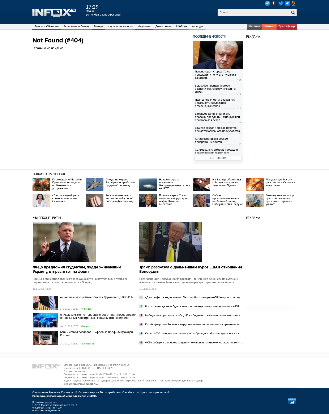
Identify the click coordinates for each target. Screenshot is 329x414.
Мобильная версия (87, 392)
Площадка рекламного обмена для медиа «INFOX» (64, 396)
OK (294, 3)
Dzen (274, 3)
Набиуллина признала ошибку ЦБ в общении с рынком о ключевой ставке (192, 315)
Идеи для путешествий (155, 392)
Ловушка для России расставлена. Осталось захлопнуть (280, 182)
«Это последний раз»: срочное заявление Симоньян (66, 198)
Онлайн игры (130, 392)
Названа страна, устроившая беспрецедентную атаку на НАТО (174, 184)
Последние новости (209, 36)
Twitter (280, 3)
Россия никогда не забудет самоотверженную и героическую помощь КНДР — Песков (194, 306)
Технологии (87, 343)
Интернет (86, 326)
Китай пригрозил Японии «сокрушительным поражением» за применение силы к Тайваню (194, 324)
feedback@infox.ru (50, 410)
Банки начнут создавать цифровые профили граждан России (96, 333)
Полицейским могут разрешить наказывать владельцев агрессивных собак (215, 103)
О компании (40, 392)
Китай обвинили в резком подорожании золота (211, 140)
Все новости (218, 157)
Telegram (267, 3)
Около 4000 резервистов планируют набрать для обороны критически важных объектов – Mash (194, 333)
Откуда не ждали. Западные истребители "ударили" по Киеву (120, 182)
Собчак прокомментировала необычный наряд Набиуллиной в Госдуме (227, 199)
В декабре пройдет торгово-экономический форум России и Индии (215, 89)
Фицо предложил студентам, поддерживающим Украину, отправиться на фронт (77, 269)
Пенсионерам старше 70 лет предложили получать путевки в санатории (215, 75)
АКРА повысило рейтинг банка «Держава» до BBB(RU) (96, 297)
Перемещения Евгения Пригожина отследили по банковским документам (67, 184)
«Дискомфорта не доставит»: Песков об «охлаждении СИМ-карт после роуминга (194, 297)
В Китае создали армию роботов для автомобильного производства (217, 129)
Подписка (67, 392)
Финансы (86, 308)
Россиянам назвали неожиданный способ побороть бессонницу (119, 198)
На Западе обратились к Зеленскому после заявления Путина (226, 182)
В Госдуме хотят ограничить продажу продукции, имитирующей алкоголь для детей (217, 117)
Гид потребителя (110, 392)
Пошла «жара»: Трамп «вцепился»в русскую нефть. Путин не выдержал (173, 199)
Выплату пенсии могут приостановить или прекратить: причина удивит (280, 199)
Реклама (54, 392)
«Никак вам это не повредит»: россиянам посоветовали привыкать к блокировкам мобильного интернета (98, 316)
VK (287, 3)
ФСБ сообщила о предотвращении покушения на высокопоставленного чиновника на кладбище (194, 342)
